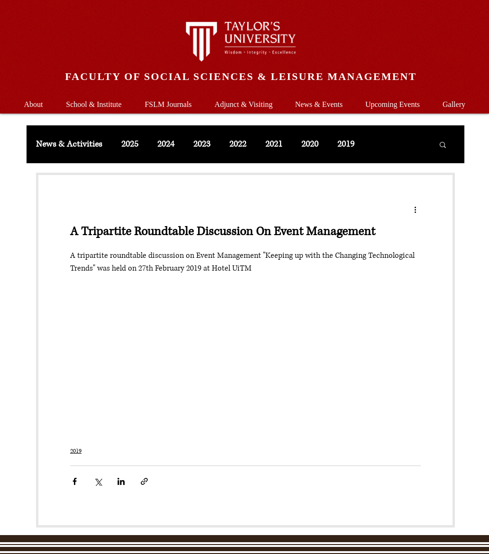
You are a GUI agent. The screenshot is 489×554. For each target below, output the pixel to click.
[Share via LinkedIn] (121, 481)
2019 (345, 144)
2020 (309, 144)
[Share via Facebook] (74, 481)
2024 (165, 144)
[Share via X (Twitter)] (97, 481)
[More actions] (415, 209)
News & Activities (69, 144)
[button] (93, 100)
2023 (201, 144)
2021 (273, 144)
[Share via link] (144, 481)
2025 (129, 144)
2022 (237, 144)
